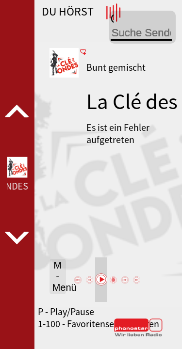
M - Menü (59, 276)
